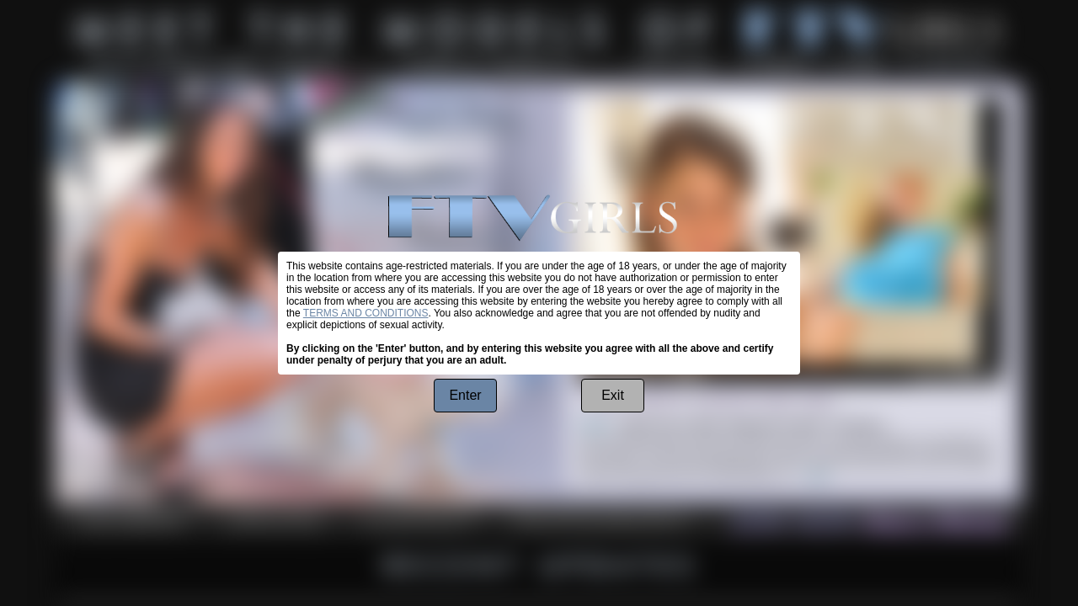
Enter (465, 395)
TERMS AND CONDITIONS (366, 313)
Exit (612, 395)
